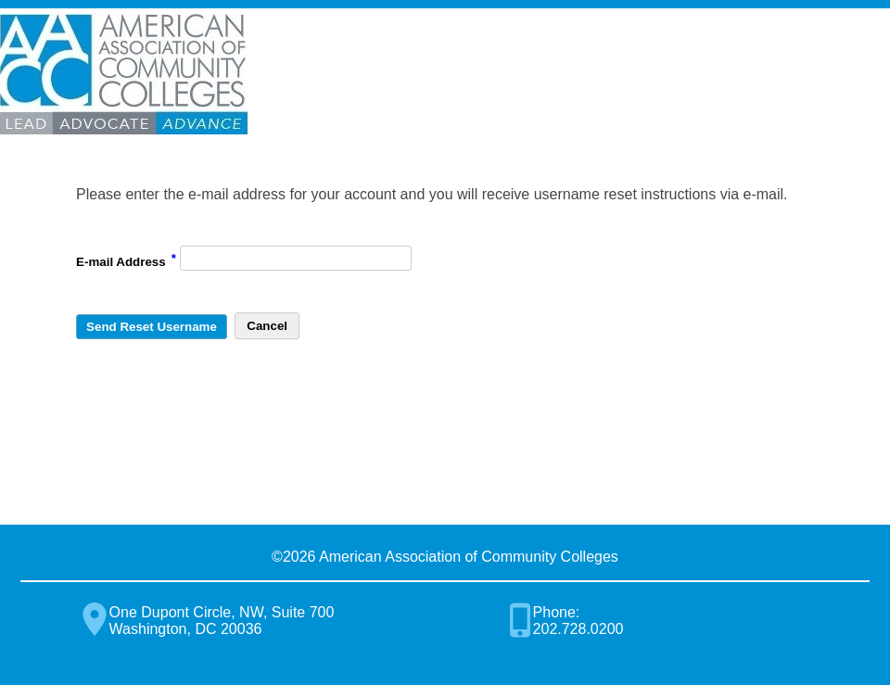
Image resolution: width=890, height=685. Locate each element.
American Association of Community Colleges (124, 74)
